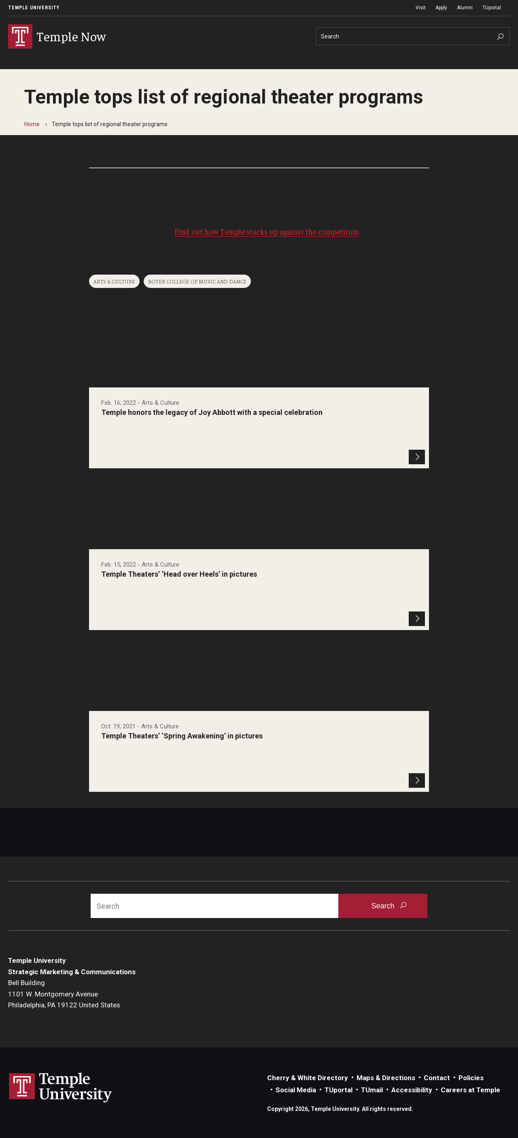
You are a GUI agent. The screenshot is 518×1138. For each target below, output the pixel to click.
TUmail (372, 1090)
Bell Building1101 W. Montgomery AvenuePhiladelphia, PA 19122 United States (64, 994)
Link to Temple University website (60, 1088)
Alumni (465, 8)
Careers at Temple (470, 1090)
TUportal (491, 8)
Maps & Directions (386, 1078)
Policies (471, 1078)
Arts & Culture (114, 281)
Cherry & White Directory (307, 1078)
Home (32, 124)
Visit (421, 8)
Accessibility (411, 1090)
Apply (441, 8)
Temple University (33, 8)
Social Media (296, 1090)
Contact (437, 1078)
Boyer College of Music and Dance (197, 281)
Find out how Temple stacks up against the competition (266, 231)
